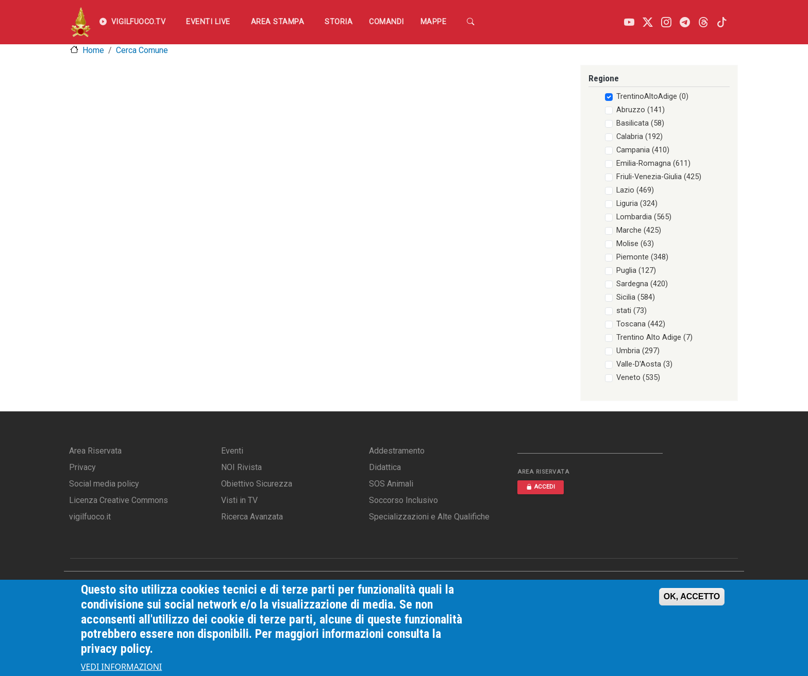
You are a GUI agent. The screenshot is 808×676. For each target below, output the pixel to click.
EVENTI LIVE (208, 22)
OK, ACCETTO (692, 597)
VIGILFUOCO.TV (132, 22)
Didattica (385, 467)
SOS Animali (391, 484)
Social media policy (104, 484)
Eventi (232, 451)
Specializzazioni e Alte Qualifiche (429, 517)
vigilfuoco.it (90, 517)
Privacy (82, 467)
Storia (338, 22)
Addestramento (397, 451)
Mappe (433, 22)
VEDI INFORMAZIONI (121, 667)
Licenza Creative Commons (118, 500)
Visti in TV (239, 500)
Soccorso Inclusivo (403, 500)
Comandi (386, 22)
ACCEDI (540, 486)
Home (93, 50)
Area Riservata (95, 451)
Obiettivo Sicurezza (256, 484)
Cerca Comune (142, 50)
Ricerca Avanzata (252, 517)
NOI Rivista (241, 467)
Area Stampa (278, 22)
